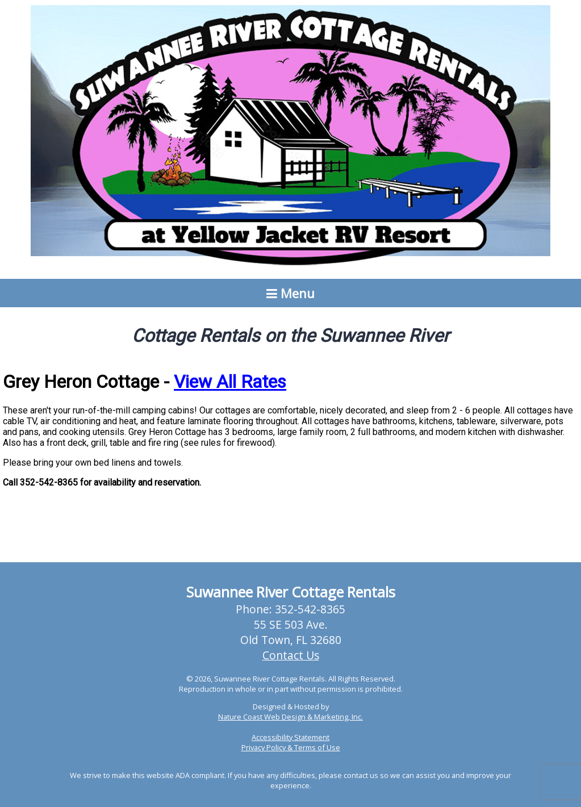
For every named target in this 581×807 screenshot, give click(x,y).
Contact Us (290, 655)
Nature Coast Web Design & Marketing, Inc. (290, 717)
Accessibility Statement (290, 737)
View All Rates (230, 381)
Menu (290, 293)
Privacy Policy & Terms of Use (290, 747)
